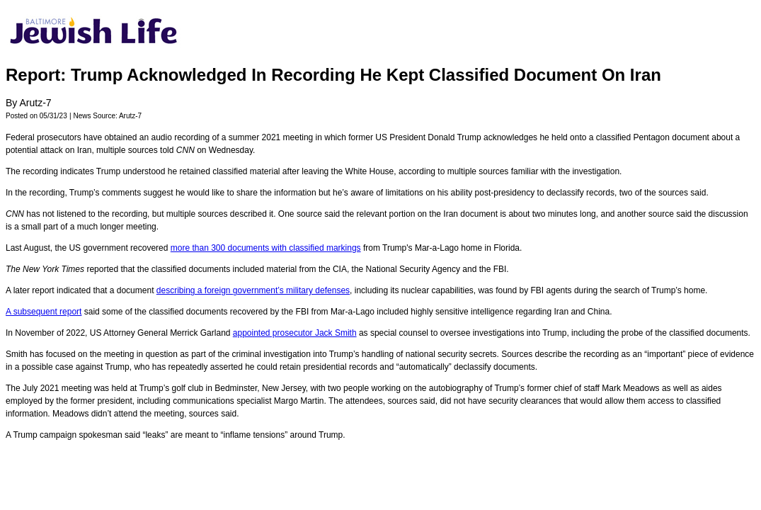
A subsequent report (43, 312)
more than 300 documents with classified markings (266, 248)
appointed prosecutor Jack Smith (295, 333)
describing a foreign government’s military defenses (253, 290)
